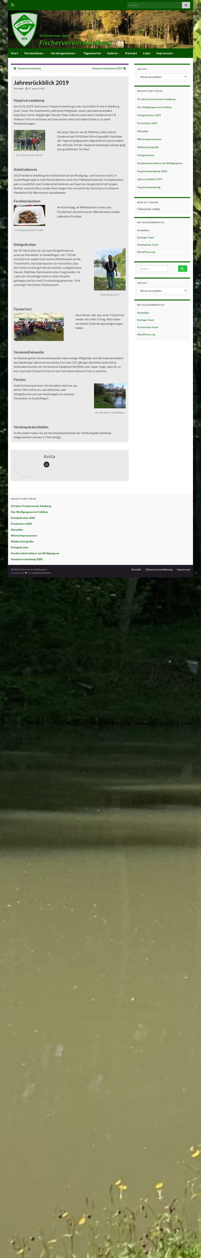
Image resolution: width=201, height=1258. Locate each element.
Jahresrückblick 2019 (149, 179)
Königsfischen (145, 155)
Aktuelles (143, 131)
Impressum (165, 53)
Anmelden (143, 230)
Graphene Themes (41, 572)
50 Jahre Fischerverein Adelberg (156, 99)
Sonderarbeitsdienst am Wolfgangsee (159, 163)
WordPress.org (146, 252)
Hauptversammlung (29, 68)
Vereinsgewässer (64, 53)
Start (14, 53)
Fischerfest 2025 (147, 123)
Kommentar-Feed (147, 244)
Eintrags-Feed (145, 237)
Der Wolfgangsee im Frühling (154, 107)
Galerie (113, 53)
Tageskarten (92, 53)
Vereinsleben (34, 53)
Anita (20, 88)
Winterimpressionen (149, 139)
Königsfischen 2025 (149, 115)
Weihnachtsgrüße (148, 147)
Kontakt (131, 53)
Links (146, 53)
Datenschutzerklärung (159, 569)
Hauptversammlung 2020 (107, 68)
